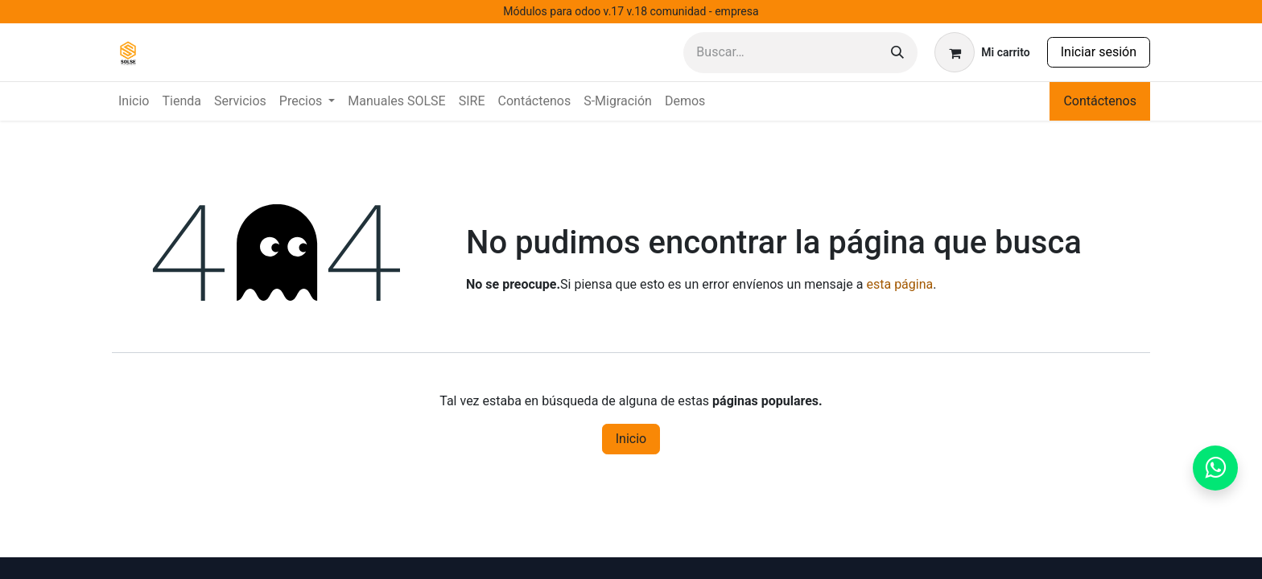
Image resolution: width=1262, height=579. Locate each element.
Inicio (631, 438)
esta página (899, 284)
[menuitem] (133, 101)
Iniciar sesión (1098, 52)
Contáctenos (1099, 101)
